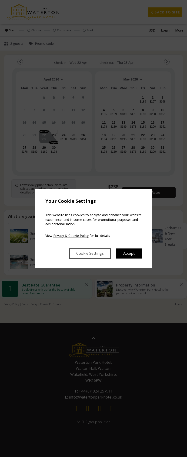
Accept (129, 253)
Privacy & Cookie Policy (71, 235)
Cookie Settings (90, 253)
